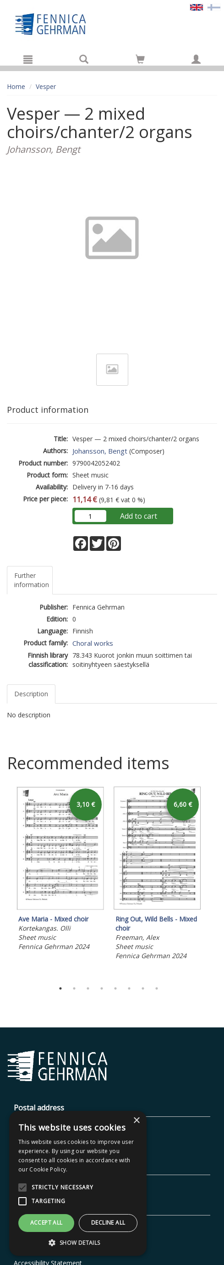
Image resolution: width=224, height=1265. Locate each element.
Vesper (46, 86)
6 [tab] (129, 988)
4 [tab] (101, 988)
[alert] (78, 1183)
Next (212, 881)
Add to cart (138, 516)
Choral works (92, 643)
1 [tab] (60, 988)
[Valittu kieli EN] (196, 6)
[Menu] (28, 59)
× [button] (136, 1120)
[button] (77, 1242)
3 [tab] (88, 988)
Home (16, 86)
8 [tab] (156, 988)
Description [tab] (31, 693)
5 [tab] (115, 988)
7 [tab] (143, 988)
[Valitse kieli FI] (214, 6)
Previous (4, 881)
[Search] (84, 59)
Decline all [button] (108, 1222)
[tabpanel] (60, 870)
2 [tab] (74, 988)
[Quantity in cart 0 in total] (140, 60)
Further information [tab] (31, 580)
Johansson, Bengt (99, 450)
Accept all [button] (46, 1222)
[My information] (196, 59)
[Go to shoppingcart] (140, 59)
